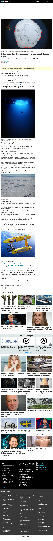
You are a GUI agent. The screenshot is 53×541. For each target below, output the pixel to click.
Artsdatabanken (5, 496)
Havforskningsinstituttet (6, 511)
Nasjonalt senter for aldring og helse (26, 505)
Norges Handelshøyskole (24, 517)
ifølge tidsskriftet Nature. (24, 84)
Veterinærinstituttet (41, 529)
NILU (3, 532)
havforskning (18, 285)
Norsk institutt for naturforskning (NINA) (26, 528)
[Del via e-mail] (6, 288)
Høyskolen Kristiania (5, 518)
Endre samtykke (6, 487)
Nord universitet (22, 513)
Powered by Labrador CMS (26, 536)
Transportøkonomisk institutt (42, 515)
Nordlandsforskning (23, 514)
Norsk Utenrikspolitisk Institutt (25, 527)
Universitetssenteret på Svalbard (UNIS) (44, 526)
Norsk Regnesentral (23, 524)
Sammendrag (30, 282)
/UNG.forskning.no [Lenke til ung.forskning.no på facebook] (42, 467)
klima (2, 285)
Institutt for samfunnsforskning (7, 519)
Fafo (3, 501)
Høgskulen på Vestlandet (6, 516)
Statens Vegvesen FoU (41, 508)
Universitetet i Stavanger (42, 523)
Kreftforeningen (5, 522)
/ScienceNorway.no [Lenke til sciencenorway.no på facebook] (42, 469)
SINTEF (39, 501)
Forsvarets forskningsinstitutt (7, 505)
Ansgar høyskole (5, 493)
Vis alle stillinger (26, 352)
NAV (3, 527)
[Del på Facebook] (1, 288)
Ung (41, 1)
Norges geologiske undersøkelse (25, 520)
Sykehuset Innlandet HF (41, 512)
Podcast (44, 1)
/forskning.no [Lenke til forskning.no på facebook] (41, 465)
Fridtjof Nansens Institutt (6, 508)
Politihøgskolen (40, 493)
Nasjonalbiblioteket (23, 501)
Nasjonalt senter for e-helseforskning (26, 506)
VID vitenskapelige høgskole (42, 530)
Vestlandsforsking (41, 527)
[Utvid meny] (52, 1)
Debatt (37, 1)
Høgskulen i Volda (5, 515)
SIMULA (39, 500)
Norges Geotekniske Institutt (24, 516)
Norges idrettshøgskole (24, 521)
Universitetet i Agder (41, 518)
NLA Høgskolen (22, 493)
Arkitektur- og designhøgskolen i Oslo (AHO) (9, 495)
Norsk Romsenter (23, 525)
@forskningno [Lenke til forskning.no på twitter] (41, 463)
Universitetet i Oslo (41, 522)
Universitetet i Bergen (41, 519)
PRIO (38, 495)
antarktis (7, 285)
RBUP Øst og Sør (40, 496)
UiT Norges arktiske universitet (43, 516)
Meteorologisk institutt (6, 526)
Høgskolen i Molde (5, 512)
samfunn (12, 285)
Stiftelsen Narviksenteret (42, 509)
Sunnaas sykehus (40, 511)
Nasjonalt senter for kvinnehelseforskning (27, 508)
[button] (50, 344)
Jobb (48, 1)
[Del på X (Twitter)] (3, 288)
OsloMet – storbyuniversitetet (24, 531)
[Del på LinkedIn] (5, 288)
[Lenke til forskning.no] (17, 1)
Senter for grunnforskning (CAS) (43, 503)
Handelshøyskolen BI (5, 509)
